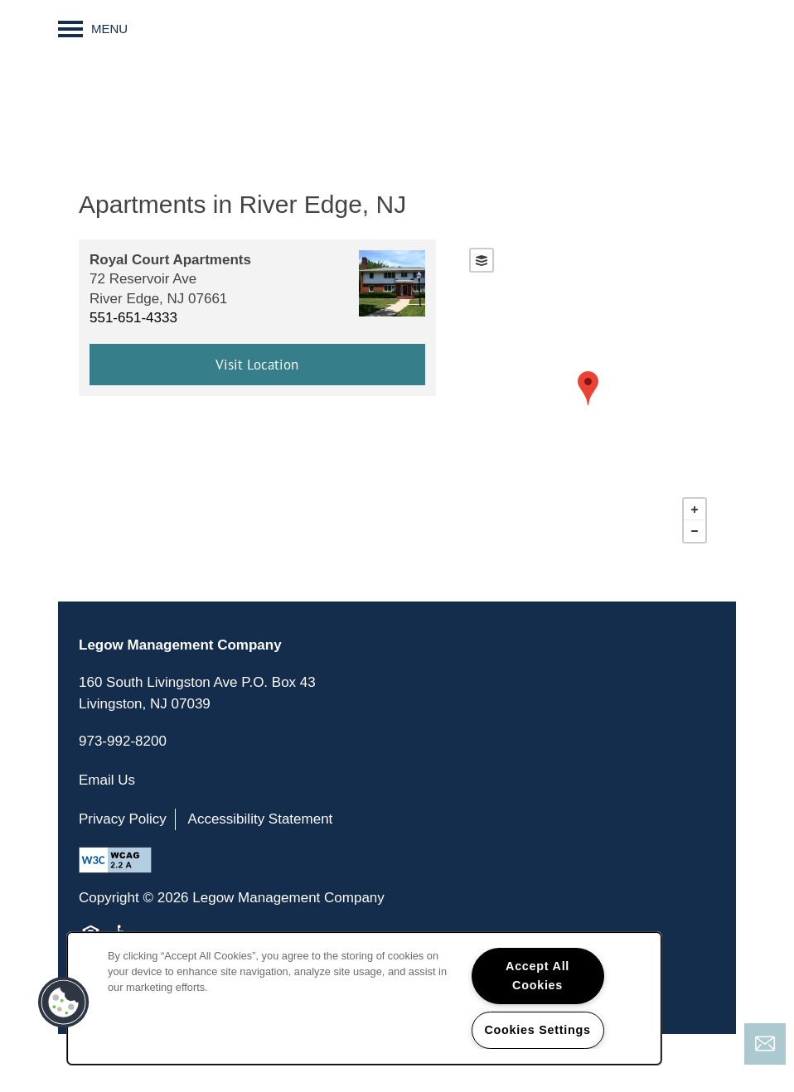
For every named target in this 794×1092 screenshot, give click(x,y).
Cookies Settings (537, 1029)
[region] (364, 998)
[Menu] (93, 29)
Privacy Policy (123, 819)
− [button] (694, 531)
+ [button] (694, 509)
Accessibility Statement (260, 819)
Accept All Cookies (537, 975)
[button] (63, 1002)
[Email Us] (765, 1044)
